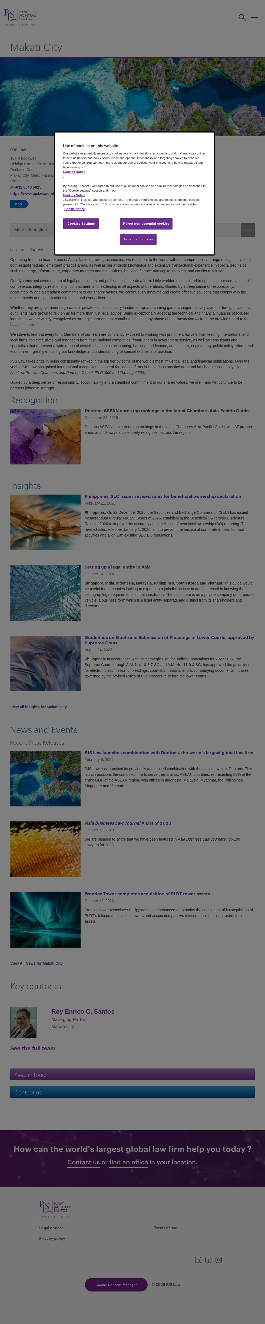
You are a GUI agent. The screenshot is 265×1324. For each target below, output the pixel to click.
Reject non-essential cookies (146, 223)
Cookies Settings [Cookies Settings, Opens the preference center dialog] (81, 223)
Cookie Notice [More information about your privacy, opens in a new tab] (74, 209)
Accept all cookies (138, 239)
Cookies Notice (74, 171)
